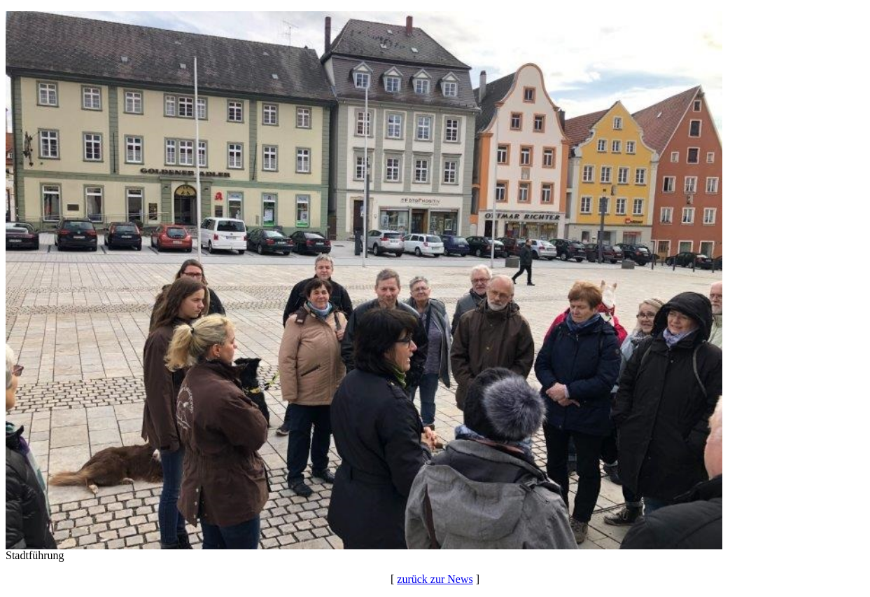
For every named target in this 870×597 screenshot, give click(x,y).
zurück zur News (434, 579)
